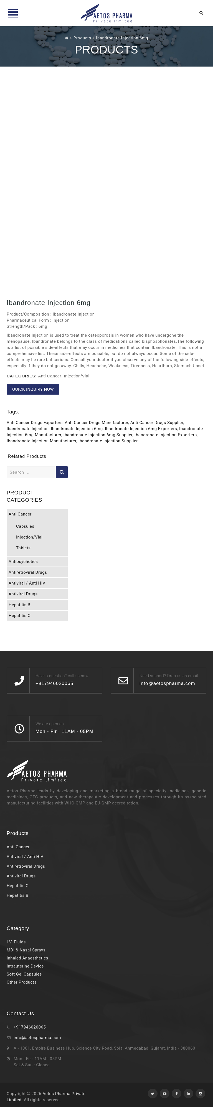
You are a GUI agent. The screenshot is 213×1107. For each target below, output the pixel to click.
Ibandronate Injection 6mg (77, 428)
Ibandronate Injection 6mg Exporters (141, 428)
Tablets (23, 547)
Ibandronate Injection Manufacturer (41, 440)
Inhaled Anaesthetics (27, 958)
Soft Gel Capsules (24, 974)
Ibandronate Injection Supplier (108, 440)
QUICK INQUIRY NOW (33, 389)
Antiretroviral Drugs (28, 572)
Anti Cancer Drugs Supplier (156, 422)
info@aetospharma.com (37, 1037)
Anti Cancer (49, 376)
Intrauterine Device (25, 966)
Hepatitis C (20, 615)
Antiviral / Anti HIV (27, 583)
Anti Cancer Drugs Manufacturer (96, 422)
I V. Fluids (16, 942)
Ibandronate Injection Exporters (166, 434)
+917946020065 (30, 1027)
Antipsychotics (23, 561)
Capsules (25, 526)
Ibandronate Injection (28, 428)
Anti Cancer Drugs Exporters (35, 422)
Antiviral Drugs (23, 593)
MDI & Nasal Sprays (26, 950)
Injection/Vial (76, 376)
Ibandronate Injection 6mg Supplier (98, 434)
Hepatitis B (20, 604)
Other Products (21, 982)
